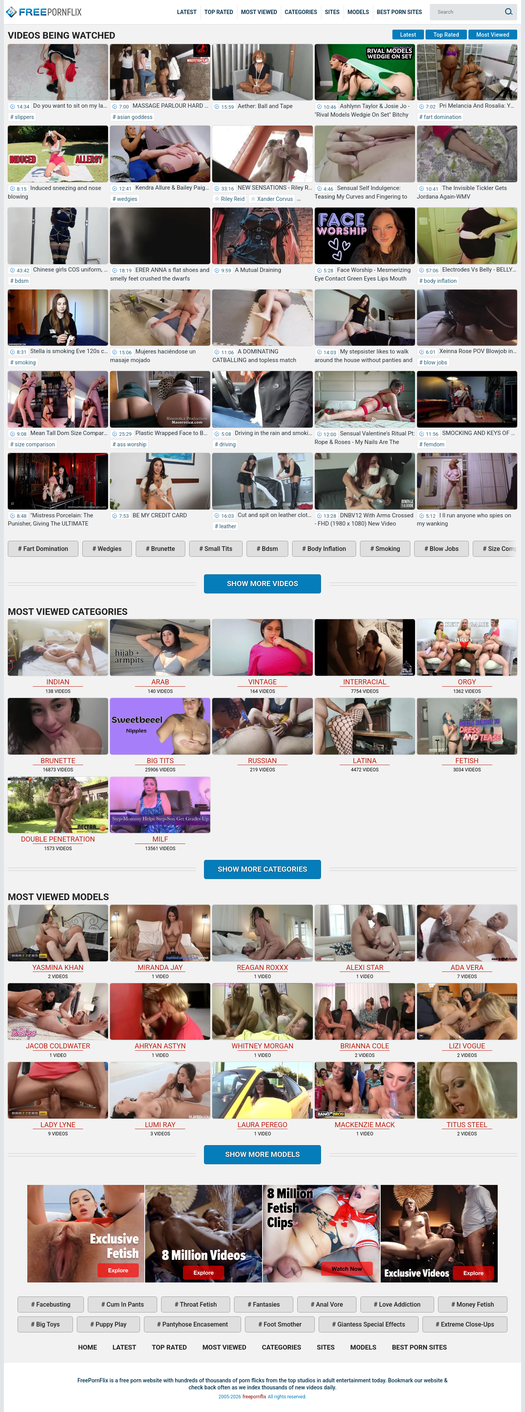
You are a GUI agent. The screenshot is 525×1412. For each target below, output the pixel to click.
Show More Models (262, 1154)
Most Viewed (259, 12)
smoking (25, 362)
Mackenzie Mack (365, 1095)
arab (160, 652)
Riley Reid (232, 199)
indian (58, 652)
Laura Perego (262, 1095)
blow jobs (434, 362)
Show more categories (262, 869)
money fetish (474, 1304)
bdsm (21, 281)
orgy (467, 652)
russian (262, 731)
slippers (24, 117)
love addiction (399, 1304)
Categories (301, 12)
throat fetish (197, 1304)
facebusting (53, 1304)
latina (365, 731)
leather (227, 526)
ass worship (131, 444)
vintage (262, 652)
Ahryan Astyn (160, 1016)
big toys (47, 1324)
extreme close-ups (466, 1324)
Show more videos (262, 583)
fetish (467, 731)
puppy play (110, 1324)
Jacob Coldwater (58, 1016)
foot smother (282, 1324)
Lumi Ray (160, 1095)
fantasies (265, 1304)
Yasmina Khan (58, 938)
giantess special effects (370, 1324)
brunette (162, 548)
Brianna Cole (365, 1016)
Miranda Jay (160, 938)
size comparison (34, 444)
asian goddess (134, 117)
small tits (217, 548)
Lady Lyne (58, 1095)
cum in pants (124, 1304)
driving (227, 444)
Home (43, 6)
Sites (332, 12)
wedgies (126, 199)
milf (160, 810)
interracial (365, 652)
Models (358, 12)
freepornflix (254, 1397)
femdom (433, 444)
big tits (160, 731)
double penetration (58, 810)
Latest (187, 12)
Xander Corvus (274, 199)
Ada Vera (467, 938)
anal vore (328, 1304)
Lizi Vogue (467, 1016)
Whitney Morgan (262, 1016)
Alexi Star (365, 938)
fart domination (441, 117)
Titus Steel (467, 1095)
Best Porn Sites (399, 12)
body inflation (439, 281)
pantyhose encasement (194, 1324)
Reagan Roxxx (262, 938)
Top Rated (218, 12)
